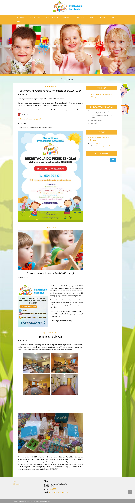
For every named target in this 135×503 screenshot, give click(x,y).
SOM (113, 17)
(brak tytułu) (94, 123)
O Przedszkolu (35, 17)
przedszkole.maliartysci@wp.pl (101, 146)
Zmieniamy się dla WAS (50, 336)
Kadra (92, 17)
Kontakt (102, 17)
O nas (14, 481)
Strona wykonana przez (36, 501)
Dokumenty (67, 17)
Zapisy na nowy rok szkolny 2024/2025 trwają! (50, 273)
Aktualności (20, 17)
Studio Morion (47, 501)
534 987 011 (96, 143)
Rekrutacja (80, 17)
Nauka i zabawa (52, 17)
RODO (18, 21)
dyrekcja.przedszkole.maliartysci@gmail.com (31, 119)
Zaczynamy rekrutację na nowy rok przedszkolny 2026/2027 (50, 90)
